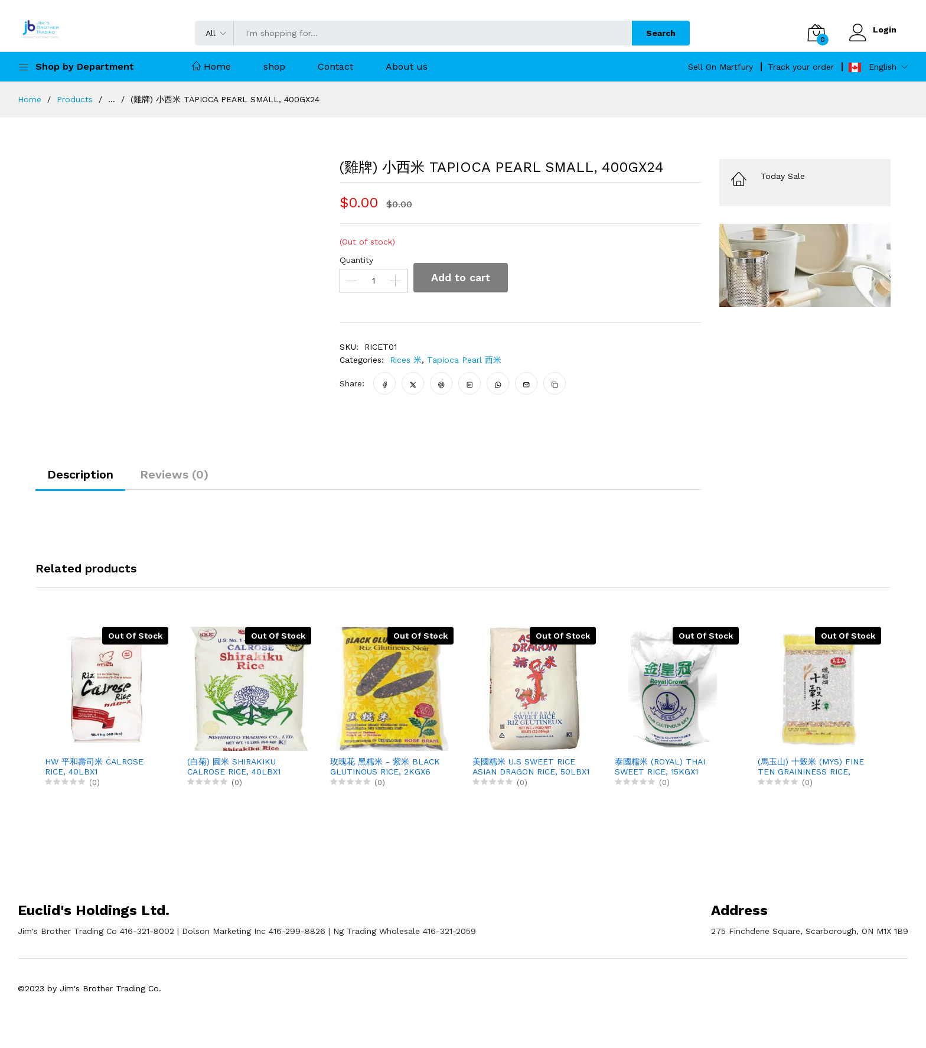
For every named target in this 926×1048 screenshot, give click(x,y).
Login (884, 29)
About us (407, 66)
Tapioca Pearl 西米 (464, 359)
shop (274, 66)
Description (80, 474)
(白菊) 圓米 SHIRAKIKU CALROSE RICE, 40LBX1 (234, 766)
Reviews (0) (174, 474)
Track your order (801, 66)
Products (75, 99)
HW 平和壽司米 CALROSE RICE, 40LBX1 (94, 766)
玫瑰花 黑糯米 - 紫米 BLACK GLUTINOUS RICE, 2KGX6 (385, 766)
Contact (335, 66)
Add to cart (460, 277)
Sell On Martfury (720, 66)
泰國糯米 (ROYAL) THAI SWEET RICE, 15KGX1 (660, 766)
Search (661, 33)
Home (211, 66)
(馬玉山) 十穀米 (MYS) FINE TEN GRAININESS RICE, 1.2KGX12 (811, 767)
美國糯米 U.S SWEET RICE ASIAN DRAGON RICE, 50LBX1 (530, 766)
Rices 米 (406, 359)
